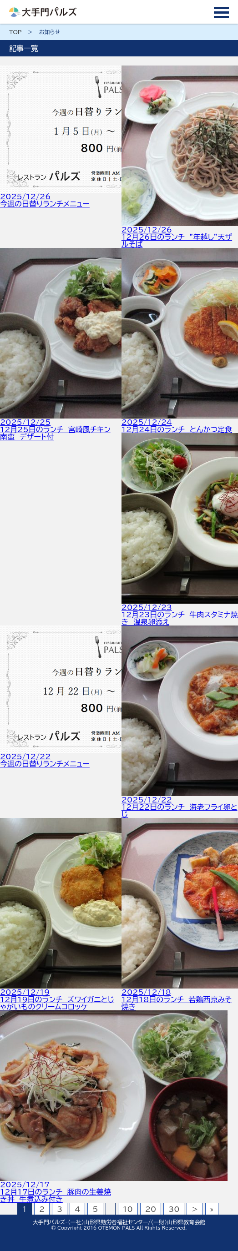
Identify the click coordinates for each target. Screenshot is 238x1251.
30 (173, 1209)
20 (150, 1209)
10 (128, 1209)
